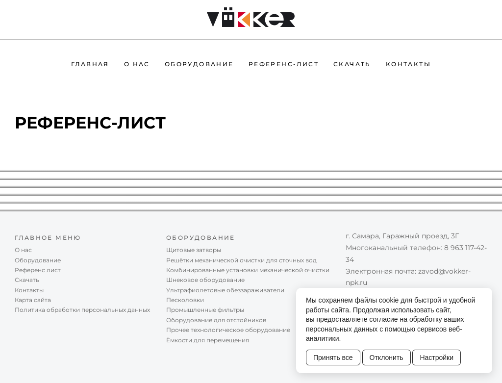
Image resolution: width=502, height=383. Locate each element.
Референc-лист (284, 64)
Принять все (333, 357)
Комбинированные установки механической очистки (247, 270)
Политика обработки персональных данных (82, 309)
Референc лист (38, 270)
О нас (137, 64)
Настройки (436, 357)
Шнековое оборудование (205, 279)
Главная (90, 64)
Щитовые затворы (193, 250)
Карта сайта (33, 300)
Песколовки (185, 300)
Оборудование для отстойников (216, 320)
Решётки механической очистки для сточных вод (241, 260)
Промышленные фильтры (205, 309)
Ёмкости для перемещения (207, 340)
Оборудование (199, 64)
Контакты (408, 64)
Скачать (352, 64)
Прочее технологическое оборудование (228, 329)
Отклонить (386, 357)
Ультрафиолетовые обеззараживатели (225, 290)
